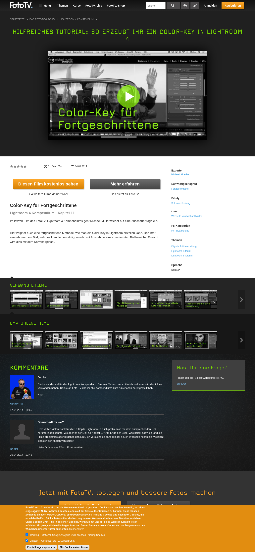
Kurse (77, 5)
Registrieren (233, 5)
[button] (128, 96)
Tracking (34, 535)
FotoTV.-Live (93, 5)
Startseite (17, 19)
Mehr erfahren (125, 183)
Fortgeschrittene (180, 188)
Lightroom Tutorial (180, 251)
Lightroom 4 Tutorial (181, 255)
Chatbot (34, 540)
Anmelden (210, 5)
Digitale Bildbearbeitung (184, 246)
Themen (62, 5)
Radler (14, 448)
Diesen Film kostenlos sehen (48, 183)
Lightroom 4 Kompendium (77, 19)
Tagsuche (194, 5)
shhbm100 (16, 404)
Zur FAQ (181, 383)
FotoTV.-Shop (116, 5)
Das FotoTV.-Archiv (42, 19)
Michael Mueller (180, 174)
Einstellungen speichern (41, 547)
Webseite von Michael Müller (186, 216)
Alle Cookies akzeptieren (74, 547)
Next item (241, 299)
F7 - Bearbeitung (180, 230)
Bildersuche (185, 5)
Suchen (173, 5)
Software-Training (180, 203)
